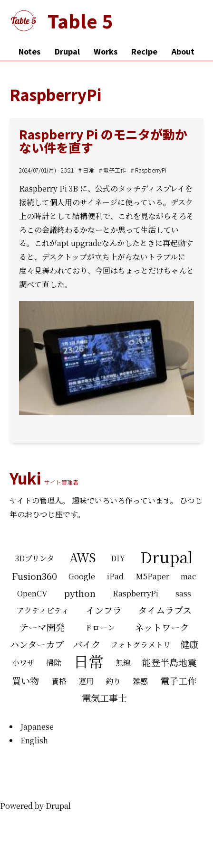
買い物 (25, 680)
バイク (86, 644)
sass (183, 593)
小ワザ (23, 662)
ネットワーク (162, 627)
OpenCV (32, 593)
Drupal (67, 51)
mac (188, 576)
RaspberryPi (150, 170)
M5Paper (152, 576)
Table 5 (80, 21)
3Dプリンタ (34, 558)
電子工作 (114, 170)
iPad (115, 576)
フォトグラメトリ (140, 644)
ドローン (100, 627)
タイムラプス (165, 610)
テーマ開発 (42, 627)
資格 (59, 681)
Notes (29, 51)
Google (81, 576)
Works (105, 51)
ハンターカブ (37, 644)
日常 (88, 170)
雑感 (140, 681)
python (80, 592)
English (34, 740)
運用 (86, 681)
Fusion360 (34, 575)
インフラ (104, 610)
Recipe (144, 51)
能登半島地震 (169, 662)
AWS (82, 557)
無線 (123, 662)
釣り (113, 681)
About (183, 51)
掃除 (53, 662)
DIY (118, 558)
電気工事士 (104, 697)
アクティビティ (43, 610)
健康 (189, 644)
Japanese (37, 726)
